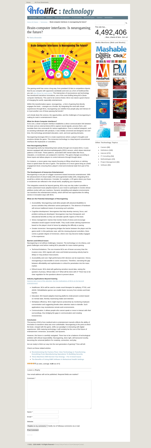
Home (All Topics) (32, 22)
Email (29, 417)
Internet (41, 17)
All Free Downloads (41, 2)
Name (30, 412)
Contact (81, 444)
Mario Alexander (35, 37)
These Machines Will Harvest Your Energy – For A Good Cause (56, 357)
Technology (43, 22)
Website (30, 421)
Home (29, 2)
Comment (31, 378)
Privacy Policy (59, 444)
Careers (99, 17)
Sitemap (75, 444)
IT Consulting (77, 17)
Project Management (62, 17)
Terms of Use (68, 444)
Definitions (109, 17)
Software (49, 17)
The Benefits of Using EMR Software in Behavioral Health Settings (58, 359)
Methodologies (89, 17)
